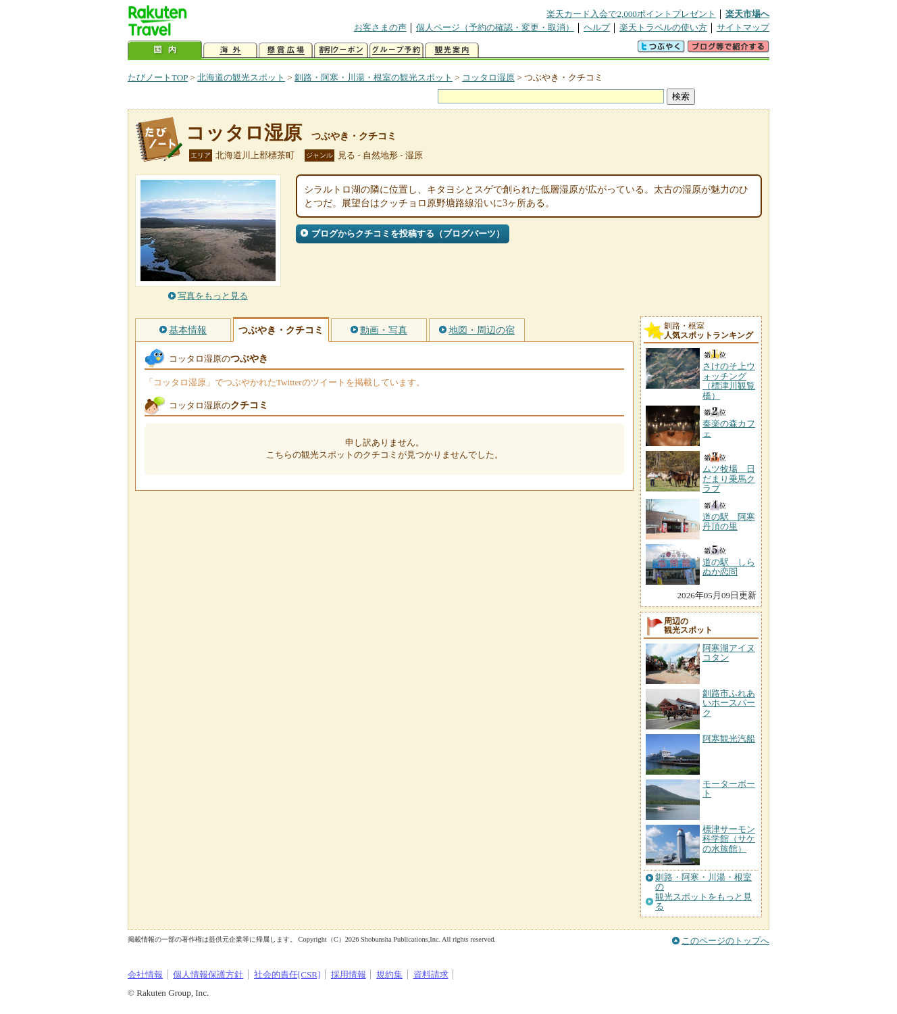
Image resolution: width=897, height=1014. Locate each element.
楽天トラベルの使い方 (663, 27)
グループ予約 (396, 50)
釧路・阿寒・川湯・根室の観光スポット (373, 77)
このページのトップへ (725, 941)
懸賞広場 (286, 50)
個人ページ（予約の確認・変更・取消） (495, 27)
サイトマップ (743, 27)
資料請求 (430, 974)
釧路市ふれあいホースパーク (728, 703)
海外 (230, 50)
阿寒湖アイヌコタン (728, 652)
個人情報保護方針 (208, 974)
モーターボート (728, 788)
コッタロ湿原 (488, 77)
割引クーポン (341, 50)
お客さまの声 (380, 27)
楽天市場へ (747, 14)
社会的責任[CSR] (287, 974)
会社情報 (145, 974)
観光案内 (452, 50)
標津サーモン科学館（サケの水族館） (728, 839)
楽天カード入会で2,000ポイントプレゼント (631, 14)
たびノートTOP (158, 77)
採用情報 (348, 974)
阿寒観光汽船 (728, 738)
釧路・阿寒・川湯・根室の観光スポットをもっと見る (703, 892)
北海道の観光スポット (241, 77)
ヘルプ (597, 27)
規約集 (389, 974)
